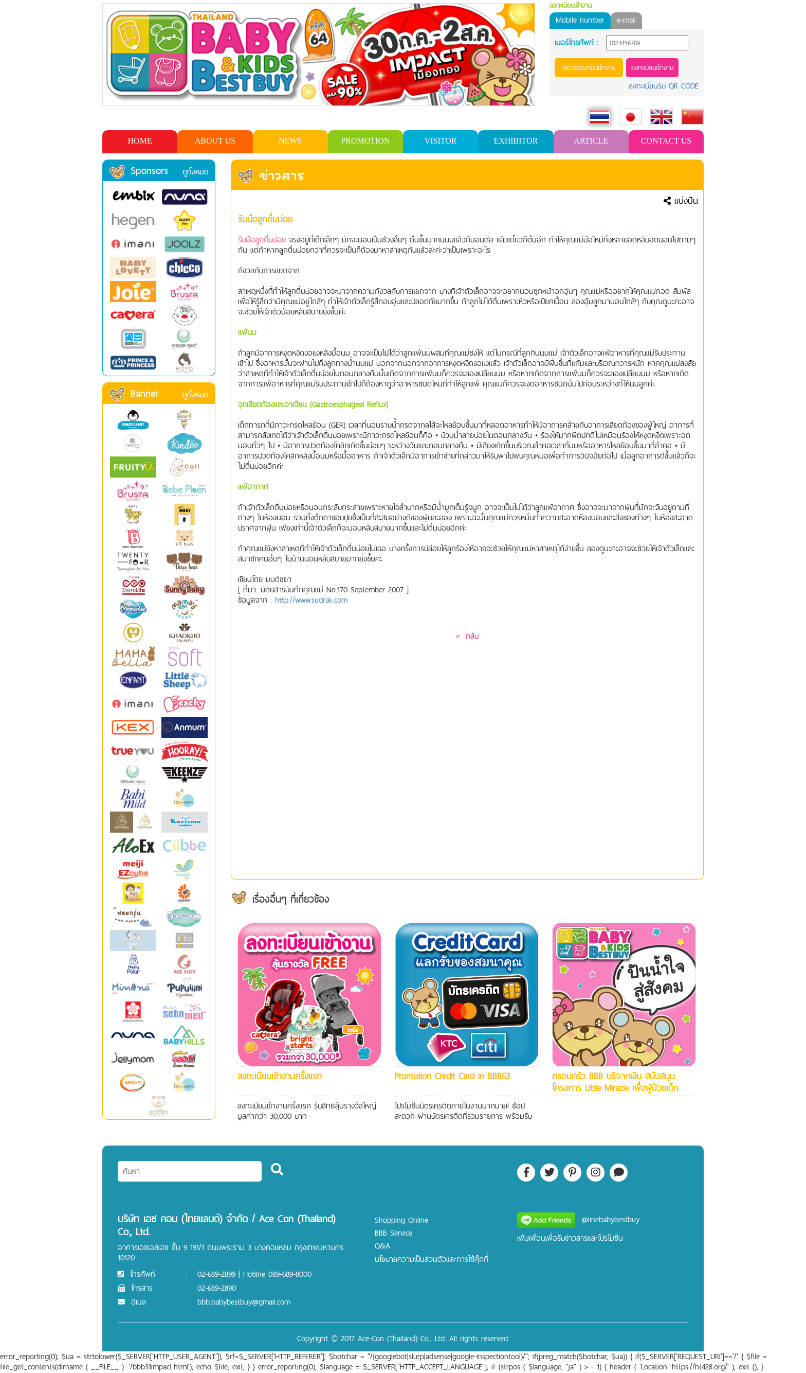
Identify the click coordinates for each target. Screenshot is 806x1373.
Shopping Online (401, 1219)
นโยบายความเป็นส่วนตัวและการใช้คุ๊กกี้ (431, 1259)
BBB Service (393, 1232)
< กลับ (467, 635)
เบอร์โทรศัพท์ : (576, 43)
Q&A (382, 1245)
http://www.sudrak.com (311, 599)
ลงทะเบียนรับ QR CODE (664, 85)
